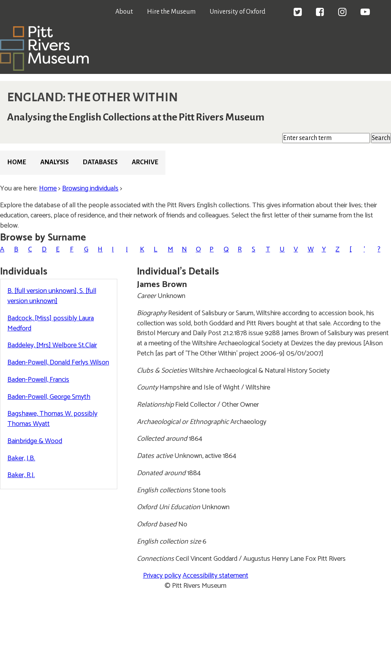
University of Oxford (237, 11)
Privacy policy (162, 576)
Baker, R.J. (21, 475)
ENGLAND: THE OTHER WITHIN (92, 97)
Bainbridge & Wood (34, 441)
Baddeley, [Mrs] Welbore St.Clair (52, 345)
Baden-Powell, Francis (38, 380)
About (124, 11)
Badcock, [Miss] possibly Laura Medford (50, 323)
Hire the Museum (171, 11)
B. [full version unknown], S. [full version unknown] (51, 296)
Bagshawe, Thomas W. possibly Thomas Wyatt (52, 419)
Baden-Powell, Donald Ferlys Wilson (58, 362)
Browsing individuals (90, 188)
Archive (145, 162)
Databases (100, 162)
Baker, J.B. (21, 458)
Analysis (54, 162)
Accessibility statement (215, 576)
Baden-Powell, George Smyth (48, 397)
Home (16, 162)
